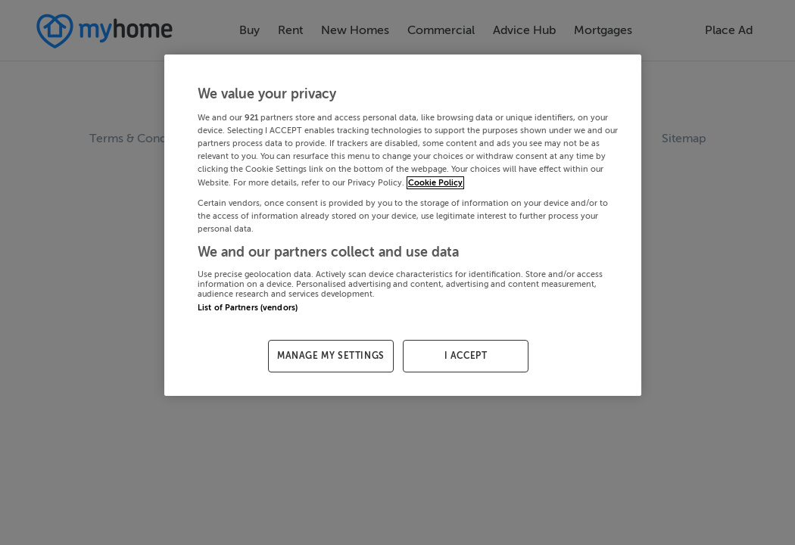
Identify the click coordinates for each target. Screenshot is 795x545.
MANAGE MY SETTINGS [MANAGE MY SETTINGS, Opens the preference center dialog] (331, 355)
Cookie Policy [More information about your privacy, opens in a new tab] (435, 183)
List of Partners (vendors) (248, 308)
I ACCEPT (466, 355)
